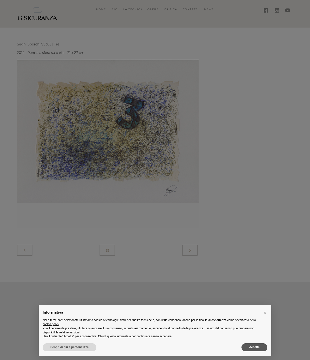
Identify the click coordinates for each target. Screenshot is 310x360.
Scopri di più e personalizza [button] (69, 347)
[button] (265, 312)
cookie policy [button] (51, 324)
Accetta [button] (254, 347)
